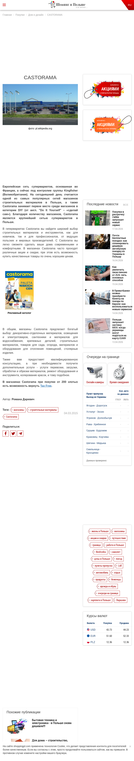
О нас (24, 722)
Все (125, 204)
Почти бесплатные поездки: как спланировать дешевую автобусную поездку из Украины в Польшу (120, 246)
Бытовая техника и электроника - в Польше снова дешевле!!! (51, 514)
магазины (19, 409)
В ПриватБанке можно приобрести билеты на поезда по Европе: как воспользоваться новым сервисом (122, 300)
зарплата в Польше (101, 600)
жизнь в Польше (100, 531)
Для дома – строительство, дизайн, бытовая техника (50, 532)
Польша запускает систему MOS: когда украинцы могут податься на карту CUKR (119, 329)
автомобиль (102, 572)
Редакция (94, 722)
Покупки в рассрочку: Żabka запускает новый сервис (118, 218)
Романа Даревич (23, 399)
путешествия (119, 538)
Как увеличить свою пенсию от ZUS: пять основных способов (119, 273)
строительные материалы (43, 409)
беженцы (116, 579)
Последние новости (102, 204)
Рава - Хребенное (96, 424)
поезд (119, 558)
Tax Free (45, 385)
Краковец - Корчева (97, 436)
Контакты (108, 722)
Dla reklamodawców (75, 722)
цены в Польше (102, 558)
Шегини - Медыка (96, 443)
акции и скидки (98, 538)
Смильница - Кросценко (93, 451)
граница (96, 545)
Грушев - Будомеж (96, 430)
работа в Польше (115, 545)
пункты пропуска (103, 565)
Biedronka (101, 551)
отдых (117, 572)
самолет (116, 551)
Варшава (121, 600)
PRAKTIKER (39, 572)
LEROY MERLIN (41, 551)
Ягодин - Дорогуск (96, 405)
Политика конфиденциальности (47, 722)
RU (129, 5)
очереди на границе (108, 593)
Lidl (120, 565)
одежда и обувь (108, 586)
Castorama (11, 416)
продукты (100, 579)
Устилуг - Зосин (95, 411)
